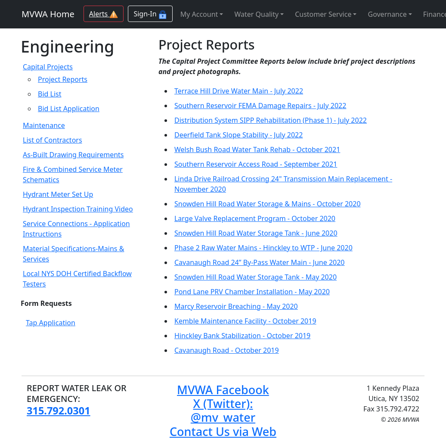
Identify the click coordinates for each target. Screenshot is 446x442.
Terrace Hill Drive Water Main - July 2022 (238, 91)
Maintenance (44, 125)
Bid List (49, 94)
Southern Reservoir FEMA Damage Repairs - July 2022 (260, 105)
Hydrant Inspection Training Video (78, 209)
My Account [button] (199, 14)
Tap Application (50, 322)
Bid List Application (68, 108)
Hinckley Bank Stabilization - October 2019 (242, 335)
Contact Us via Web (223, 431)
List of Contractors (52, 140)
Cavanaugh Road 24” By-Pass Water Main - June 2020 (259, 262)
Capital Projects (48, 67)
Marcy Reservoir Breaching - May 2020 (236, 306)
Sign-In (150, 14)
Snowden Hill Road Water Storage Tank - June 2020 (256, 233)
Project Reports (62, 79)
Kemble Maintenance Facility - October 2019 (245, 321)
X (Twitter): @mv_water (223, 410)
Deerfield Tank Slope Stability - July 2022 (238, 135)
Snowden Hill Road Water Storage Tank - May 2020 (255, 277)
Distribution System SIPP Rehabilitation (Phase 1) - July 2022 (270, 120)
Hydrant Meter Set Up (58, 194)
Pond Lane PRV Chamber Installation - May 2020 (252, 291)
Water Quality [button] (256, 14)
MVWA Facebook (223, 390)
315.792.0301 (58, 410)
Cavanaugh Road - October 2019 (226, 350)
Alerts (103, 14)
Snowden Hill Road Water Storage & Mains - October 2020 (267, 204)
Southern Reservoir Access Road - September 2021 (255, 164)
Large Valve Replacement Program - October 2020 (254, 218)
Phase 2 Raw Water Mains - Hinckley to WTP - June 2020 (263, 247)
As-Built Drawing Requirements (73, 154)
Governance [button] (387, 14)
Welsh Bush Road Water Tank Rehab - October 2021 (257, 149)
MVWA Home (48, 14)
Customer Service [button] (323, 14)
